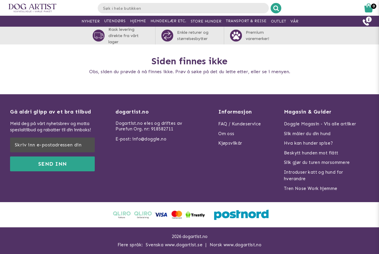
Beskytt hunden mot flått (311, 153)
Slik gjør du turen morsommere (317, 162)
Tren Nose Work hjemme (310, 188)
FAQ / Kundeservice (239, 124)
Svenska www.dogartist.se (174, 244)
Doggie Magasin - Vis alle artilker (320, 124)
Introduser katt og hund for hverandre (313, 176)
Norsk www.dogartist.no (236, 244)
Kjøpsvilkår (230, 143)
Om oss (226, 133)
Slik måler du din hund (307, 133)
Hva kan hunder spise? (308, 143)
